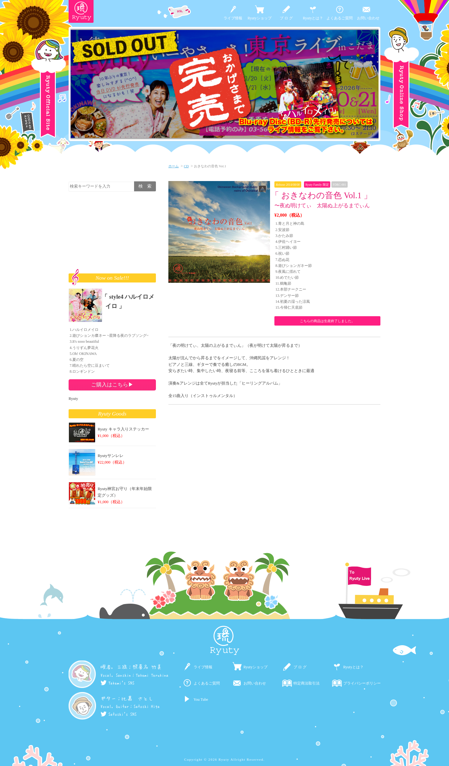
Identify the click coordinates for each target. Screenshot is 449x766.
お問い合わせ (368, 18)
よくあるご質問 (339, 18)
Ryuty (73, 398)
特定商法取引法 (306, 683)
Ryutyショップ (260, 18)
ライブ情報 (233, 18)
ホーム (173, 166)
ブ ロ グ (286, 18)
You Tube (201, 699)
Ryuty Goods (112, 413)
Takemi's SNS (117, 683)
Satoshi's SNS (118, 714)
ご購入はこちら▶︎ (112, 384)
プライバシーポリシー (362, 683)
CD (186, 166)
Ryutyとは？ (313, 18)
